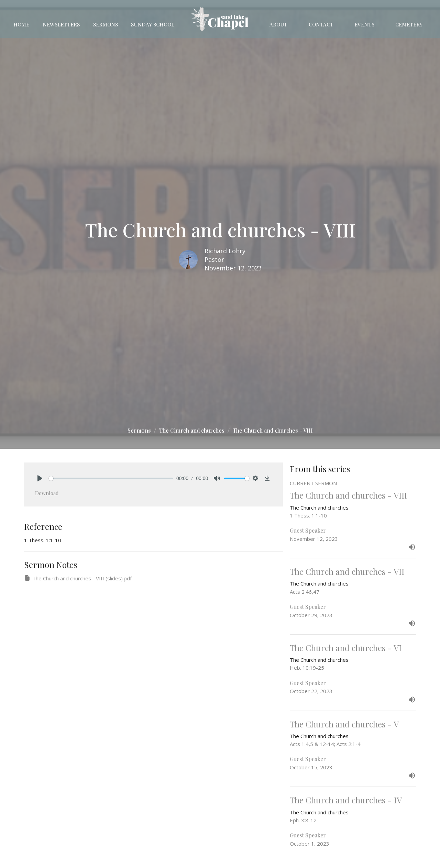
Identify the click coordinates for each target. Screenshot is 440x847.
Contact (321, 24)
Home (21, 24)
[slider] (111, 478)
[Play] (39, 478)
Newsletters (61, 24)
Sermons (105, 24)
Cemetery (408, 24)
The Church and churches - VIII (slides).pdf (78, 578)
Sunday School (152, 24)
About (278, 24)
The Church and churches (191, 430)
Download (47, 493)
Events (364, 24)
